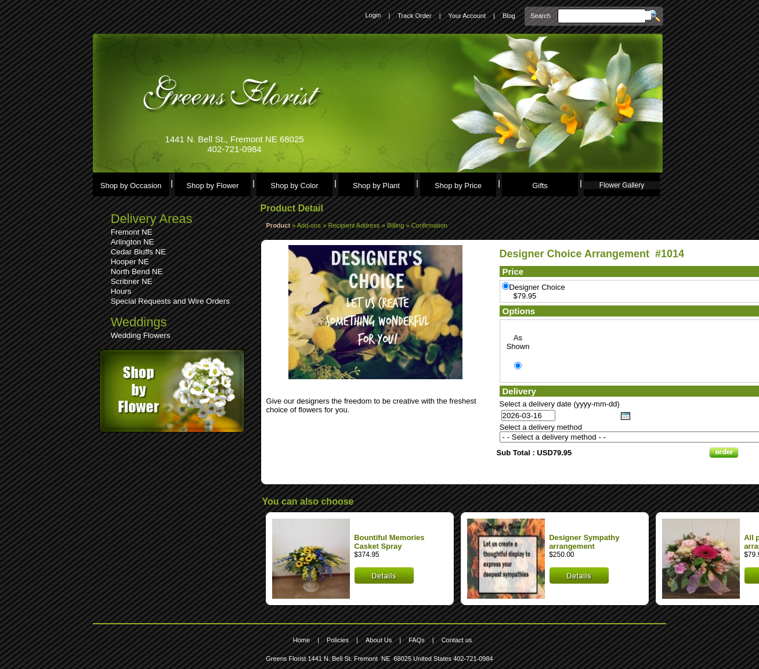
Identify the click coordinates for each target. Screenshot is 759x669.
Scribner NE (132, 281)
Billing (396, 225)
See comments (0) (298, 383)
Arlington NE (132, 242)
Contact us (457, 639)
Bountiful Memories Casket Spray (389, 542)
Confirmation (429, 225)
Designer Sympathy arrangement (584, 542)
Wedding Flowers (141, 335)
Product (278, 225)
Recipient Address (354, 225)
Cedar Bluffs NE (138, 251)
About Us (379, 639)
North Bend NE (137, 271)
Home (301, 639)
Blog (509, 15)
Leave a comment (298, 392)
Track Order (414, 15)
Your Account (467, 15)
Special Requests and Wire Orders (170, 301)
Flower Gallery (621, 185)
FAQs (417, 639)
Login (373, 15)
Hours (121, 291)
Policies (338, 639)
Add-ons (309, 225)
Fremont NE (132, 232)
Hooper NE (130, 261)
